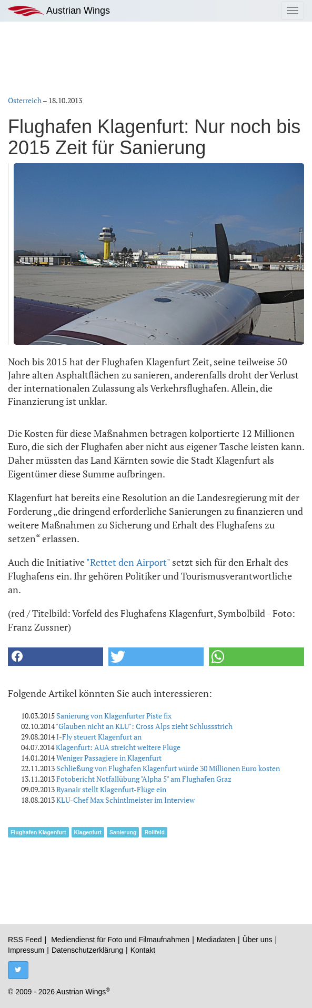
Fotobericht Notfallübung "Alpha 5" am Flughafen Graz (144, 779)
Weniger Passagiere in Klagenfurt (109, 758)
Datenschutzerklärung (87, 950)
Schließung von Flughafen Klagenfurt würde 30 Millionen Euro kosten (168, 768)
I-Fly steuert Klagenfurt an (99, 737)
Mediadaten (216, 939)
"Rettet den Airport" (128, 562)
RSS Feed (25, 939)
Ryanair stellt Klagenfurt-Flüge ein (111, 789)
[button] (55, 656)
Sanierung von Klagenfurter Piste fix (114, 716)
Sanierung (122, 832)
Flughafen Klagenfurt (38, 832)
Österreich (25, 100)
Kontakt (142, 950)
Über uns (258, 939)
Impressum (26, 950)
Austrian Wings (59, 10)
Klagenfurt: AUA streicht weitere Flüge (118, 747)
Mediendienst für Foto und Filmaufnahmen (120, 939)
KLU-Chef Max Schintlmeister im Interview (125, 800)
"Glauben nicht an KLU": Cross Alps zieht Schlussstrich (144, 726)
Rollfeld (154, 832)
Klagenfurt (88, 832)
